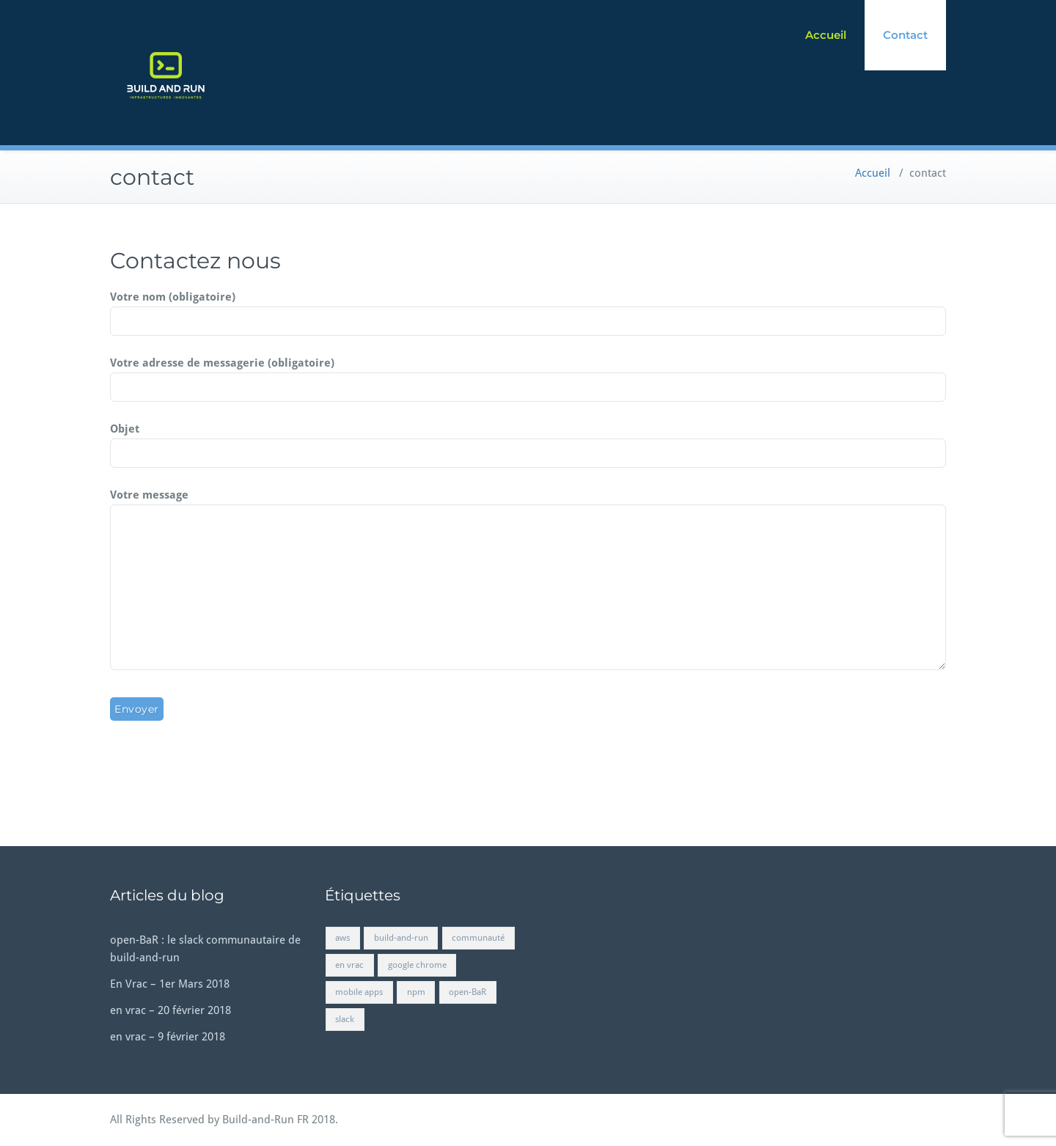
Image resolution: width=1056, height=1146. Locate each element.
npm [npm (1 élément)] (416, 992)
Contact (905, 35)
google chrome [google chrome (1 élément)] (417, 965)
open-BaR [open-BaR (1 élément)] (467, 992)
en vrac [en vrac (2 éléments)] (349, 965)
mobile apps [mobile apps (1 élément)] (359, 992)
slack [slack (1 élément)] (344, 1019)
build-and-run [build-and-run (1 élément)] (401, 938)
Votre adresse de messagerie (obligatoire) (528, 375)
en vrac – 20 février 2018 (170, 1010)
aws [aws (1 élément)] (342, 938)
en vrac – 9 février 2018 (167, 1036)
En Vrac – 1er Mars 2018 (170, 984)
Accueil (825, 35)
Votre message (528, 580)
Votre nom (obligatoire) (528, 309)
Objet (528, 441)
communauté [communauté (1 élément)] (478, 938)
